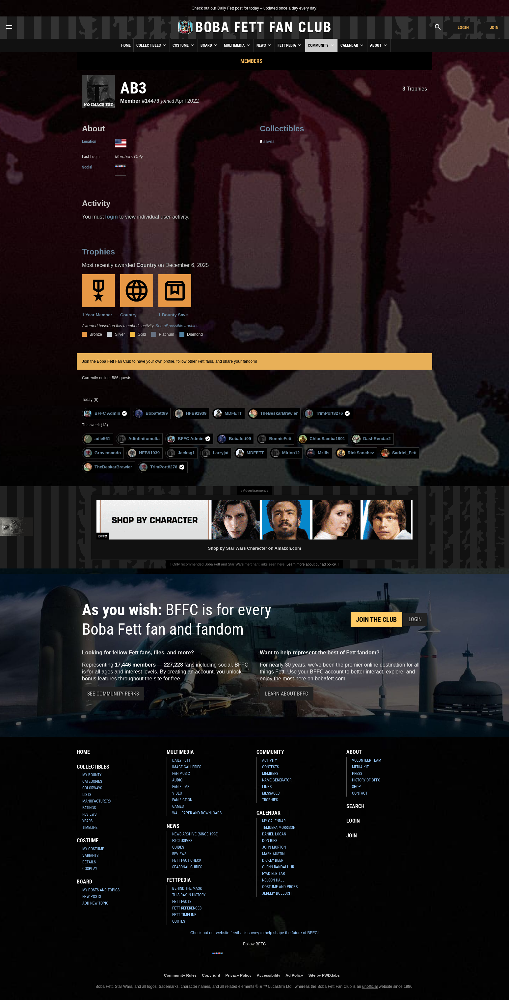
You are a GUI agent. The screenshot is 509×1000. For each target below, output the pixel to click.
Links (267, 786)
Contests (270, 767)
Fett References (186, 908)
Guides (178, 847)
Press (357, 773)
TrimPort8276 (327, 413)
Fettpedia (290, 45)
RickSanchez (355, 453)
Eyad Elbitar (273, 873)
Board (209, 45)
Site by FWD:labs (324, 975)
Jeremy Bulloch (276, 893)
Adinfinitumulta (139, 439)
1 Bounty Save (174, 295)
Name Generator (276, 780)
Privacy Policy (239, 975)
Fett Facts (181, 901)
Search (355, 806)
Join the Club (376, 619)
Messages (271, 793)
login (111, 217)
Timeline (89, 827)
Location (89, 141)
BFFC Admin (105, 413)
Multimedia (237, 45)
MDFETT (228, 413)
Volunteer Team (366, 760)
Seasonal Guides (187, 867)
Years (87, 821)
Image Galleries (186, 767)
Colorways (92, 788)
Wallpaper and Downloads (197, 813)
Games (178, 806)
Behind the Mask (187, 888)
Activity (269, 760)
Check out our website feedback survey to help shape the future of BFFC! (254, 933)
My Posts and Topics (101, 890)
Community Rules (180, 975)
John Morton (274, 847)
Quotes (178, 921)
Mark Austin (273, 854)
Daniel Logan (274, 834)
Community (321, 45)
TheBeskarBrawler (273, 413)
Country (136, 295)
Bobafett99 (151, 413)
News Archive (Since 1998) (195, 834)
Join (494, 27)
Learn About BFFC (286, 694)
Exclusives (182, 840)
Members (251, 61)
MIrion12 (285, 453)
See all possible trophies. (177, 326)
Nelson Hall (273, 880)
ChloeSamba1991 (322, 439)
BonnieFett (274, 439)
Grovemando (102, 453)
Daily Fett (181, 760)
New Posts (91, 896)
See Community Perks (113, 694)
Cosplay (89, 868)
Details (89, 862)
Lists (86, 794)
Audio (177, 780)
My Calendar (273, 821)
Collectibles (151, 45)
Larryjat (215, 453)
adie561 (97, 439)
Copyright (211, 975)
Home (126, 45)
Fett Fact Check (186, 860)
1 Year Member (98, 295)
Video (177, 793)
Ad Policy (294, 975)
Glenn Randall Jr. (278, 867)
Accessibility (268, 975)
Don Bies (269, 840)
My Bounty (91, 775)
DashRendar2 (371, 439)
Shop (356, 786)
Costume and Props (280, 886)
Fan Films (180, 786)
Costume (184, 45)
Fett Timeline (184, 914)
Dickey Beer (272, 860)
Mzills (318, 453)
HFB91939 (190, 413)
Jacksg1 (181, 453)
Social (87, 167)
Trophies (414, 89)
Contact (359, 793)
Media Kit (360, 767)
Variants (90, 855)
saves (267, 141)
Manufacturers (96, 801)
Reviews (89, 814)
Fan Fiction (182, 800)
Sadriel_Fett (398, 453)
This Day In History (188, 895)
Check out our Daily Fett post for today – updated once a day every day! (254, 8)
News (264, 45)
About (379, 45)
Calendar (352, 45)
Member (130, 101)
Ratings (89, 807)
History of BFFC (366, 780)
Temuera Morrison (278, 827)
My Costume (93, 849)
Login (463, 27)
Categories (92, 781)
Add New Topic (95, 903)
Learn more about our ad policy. (311, 564)
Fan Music (181, 773)
